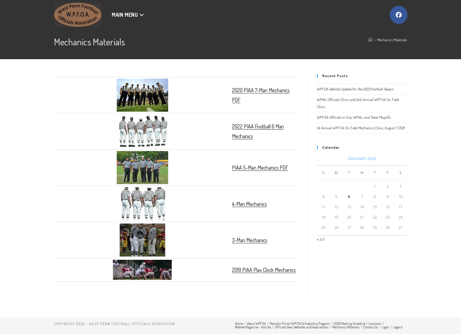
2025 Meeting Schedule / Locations (357, 323)
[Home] (370, 39)
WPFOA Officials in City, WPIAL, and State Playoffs (353, 117)
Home (239, 323)
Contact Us (370, 327)
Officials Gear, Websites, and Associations (301, 327)
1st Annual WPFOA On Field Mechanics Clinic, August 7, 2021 (361, 127)
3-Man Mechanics (249, 240)
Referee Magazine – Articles (253, 327)
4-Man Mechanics (249, 204)
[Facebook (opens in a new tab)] (398, 15)
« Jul (320, 239)
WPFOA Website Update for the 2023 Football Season (355, 89)
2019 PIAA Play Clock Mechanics (264, 270)
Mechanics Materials (392, 39)
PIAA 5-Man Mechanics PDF (260, 167)
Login (385, 327)
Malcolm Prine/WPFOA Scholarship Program (300, 323)
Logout (397, 327)
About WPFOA (256, 323)
